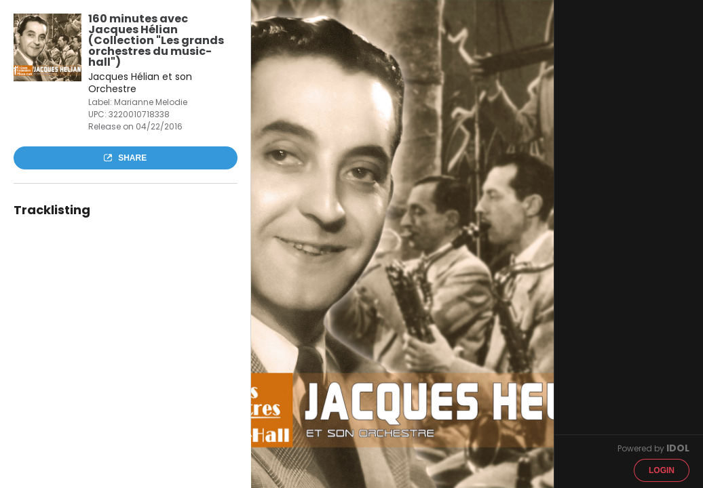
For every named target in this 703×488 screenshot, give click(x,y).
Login (661, 470)
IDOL (677, 448)
